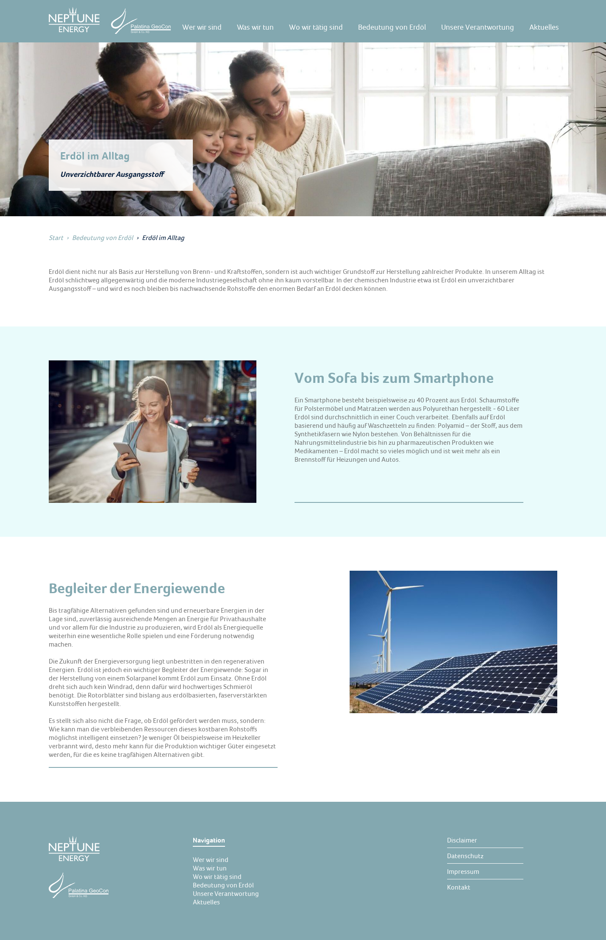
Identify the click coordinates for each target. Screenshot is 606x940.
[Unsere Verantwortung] (478, 27)
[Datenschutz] (465, 855)
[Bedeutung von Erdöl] (392, 27)
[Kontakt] (458, 887)
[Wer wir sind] (202, 27)
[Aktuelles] (544, 27)
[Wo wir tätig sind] (315, 27)
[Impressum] (463, 871)
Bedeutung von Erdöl (102, 237)
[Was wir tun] (255, 27)
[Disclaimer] (462, 840)
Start (56, 237)
